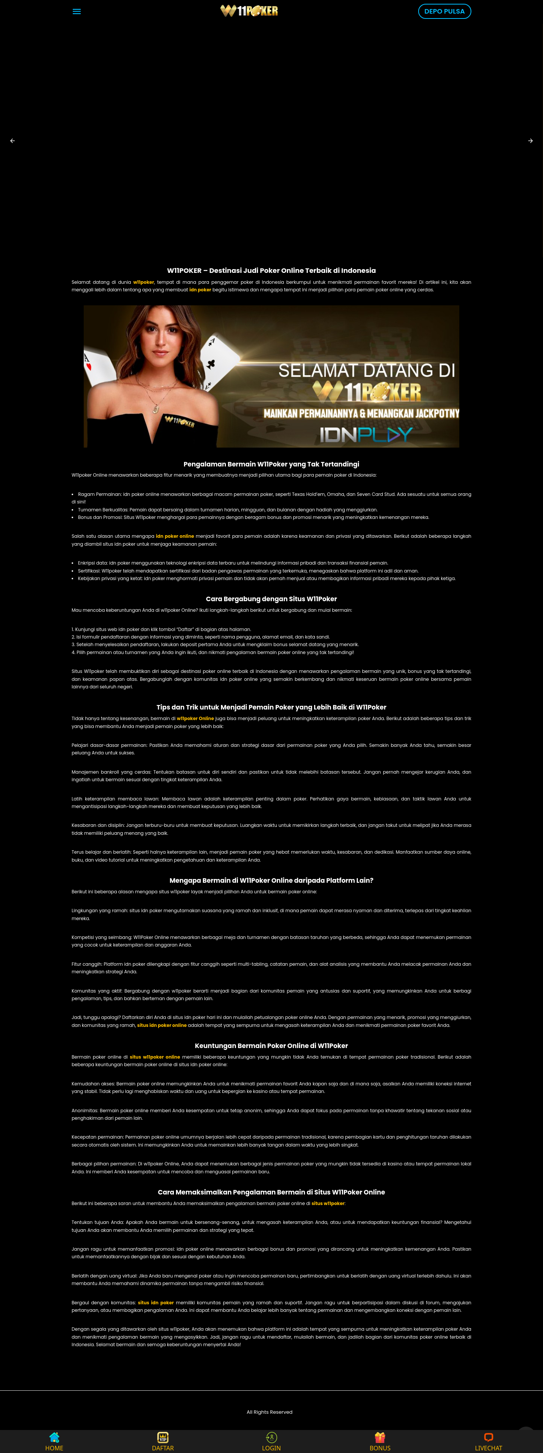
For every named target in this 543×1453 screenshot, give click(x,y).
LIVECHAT (488, 1441)
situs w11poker (328, 1203)
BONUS (380, 1441)
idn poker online (175, 536)
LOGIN (271, 1441)
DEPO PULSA (445, 11)
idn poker (200, 289)
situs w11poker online (155, 1057)
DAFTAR (163, 1441)
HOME (54, 1441)
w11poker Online (195, 718)
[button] (12, 140)
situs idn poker (156, 1302)
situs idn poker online (162, 1025)
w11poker (143, 282)
